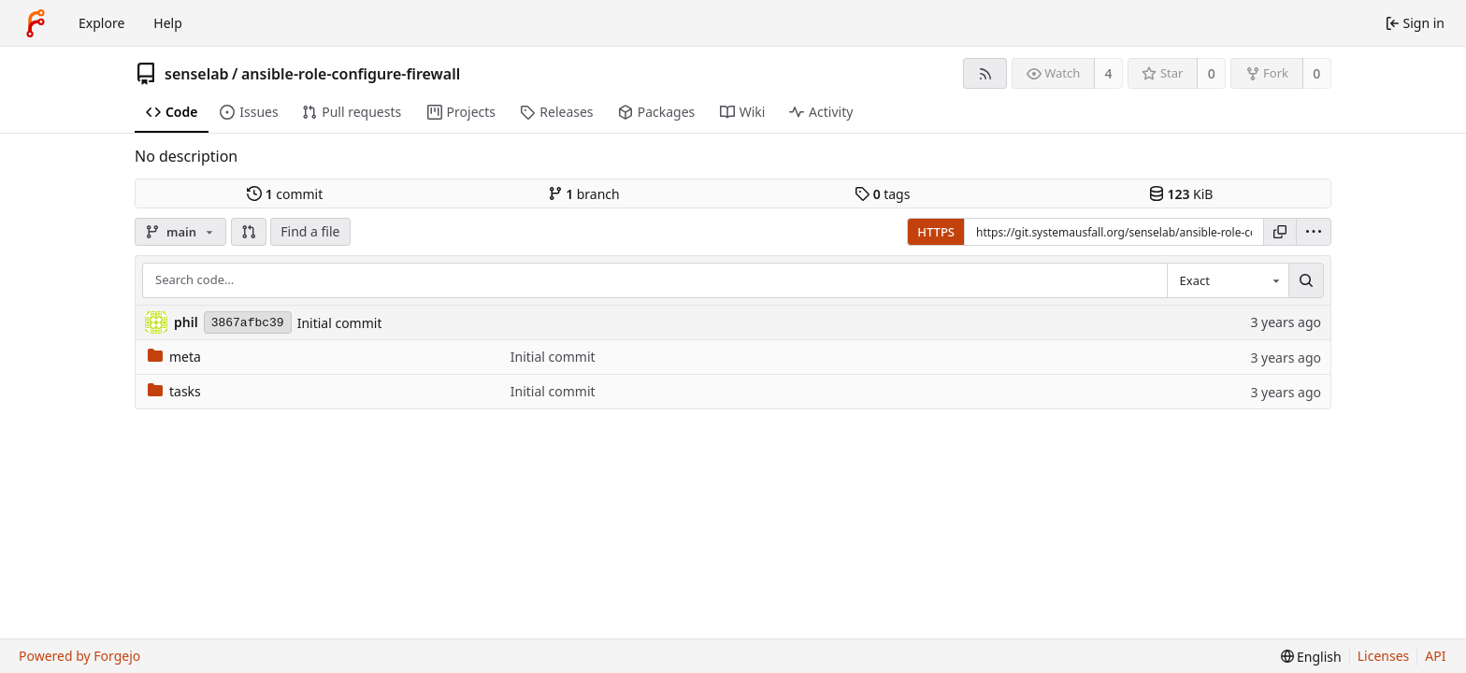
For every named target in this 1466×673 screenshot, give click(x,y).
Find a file (309, 231)
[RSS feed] (985, 73)
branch (584, 194)
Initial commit (339, 323)
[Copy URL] (1280, 232)
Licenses (1384, 656)
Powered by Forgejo (79, 656)
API (1435, 656)
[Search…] (1306, 280)
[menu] (1313, 232)
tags (882, 194)
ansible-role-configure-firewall (350, 73)
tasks (174, 391)
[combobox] (1227, 280)
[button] (248, 232)
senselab (197, 73)
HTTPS (936, 231)
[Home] (35, 23)
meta (174, 356)
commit (285, 194)
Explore (101, 23)
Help (167, 23)
